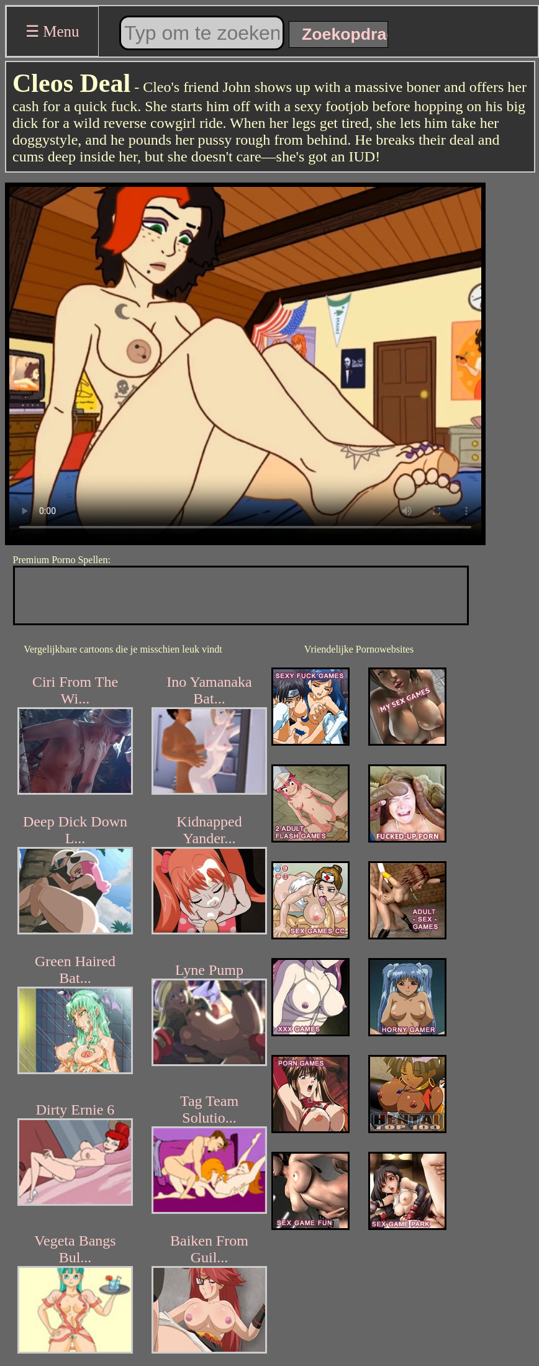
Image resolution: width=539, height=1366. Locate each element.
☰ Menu (52, 31)
